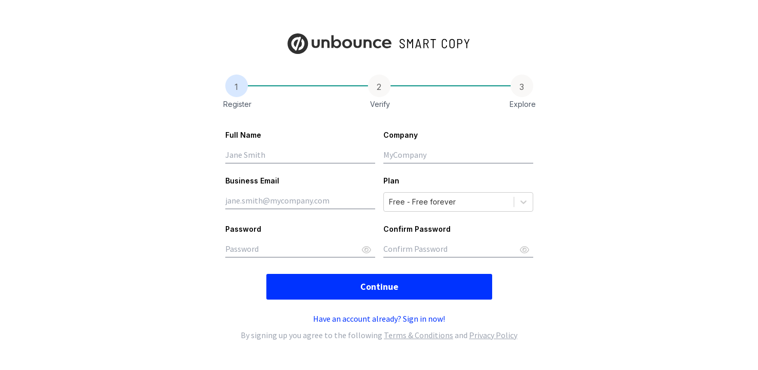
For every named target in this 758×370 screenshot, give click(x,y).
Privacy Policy (493, 335)
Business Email (252, 180)
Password (243, 229)
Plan (391, 180)
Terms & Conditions (418, 335)
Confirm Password (417, 229)
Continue (379, 286)
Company (400, 135)
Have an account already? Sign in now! (379, 318)
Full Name (243, 135)
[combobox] (390, 202)
